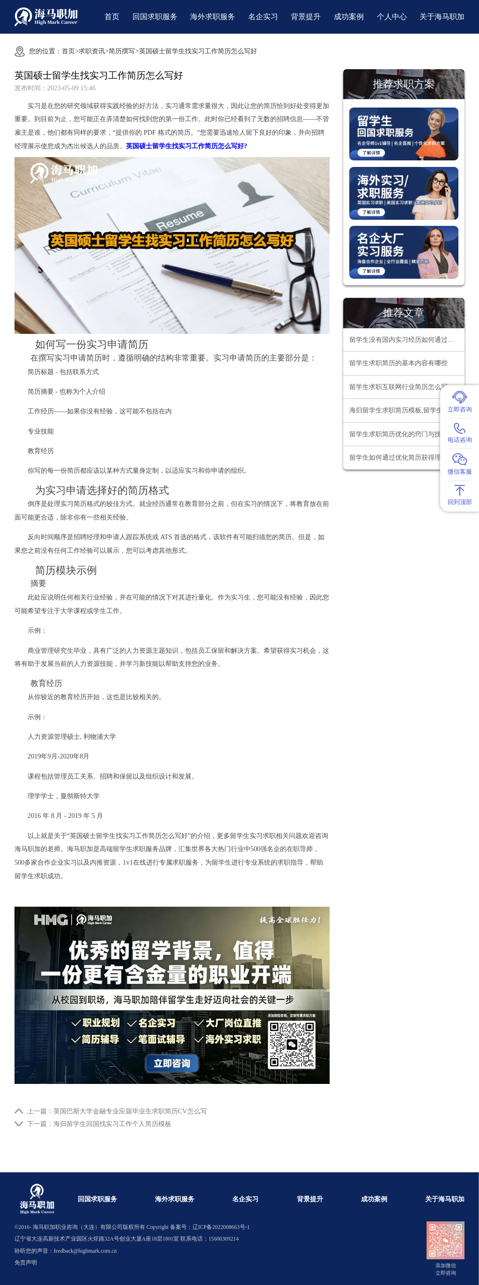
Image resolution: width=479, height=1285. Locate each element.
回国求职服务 (155, 17)
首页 (111, 17)
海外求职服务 (212, 17)
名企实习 (263, 17)
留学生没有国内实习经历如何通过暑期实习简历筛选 (406, 339)
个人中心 (392, 17)
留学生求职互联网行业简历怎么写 (398, 386)
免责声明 (26, 1263)
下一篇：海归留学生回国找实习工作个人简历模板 (99, 1123)
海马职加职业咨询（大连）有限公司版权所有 (89, 1227)
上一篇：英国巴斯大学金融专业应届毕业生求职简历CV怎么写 (117, 1111)
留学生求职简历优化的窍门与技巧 (398, 434)
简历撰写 (122, 51)
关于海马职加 (442, 17)
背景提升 (306, 17)
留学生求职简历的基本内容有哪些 (398, 363)
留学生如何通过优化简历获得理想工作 (405, 457)
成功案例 (349, 17)
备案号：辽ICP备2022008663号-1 (210, 1227)
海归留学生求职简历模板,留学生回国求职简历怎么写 (406, 410)
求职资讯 (92, 51)
